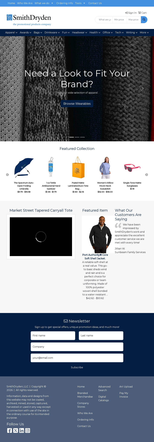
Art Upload (126, 386)
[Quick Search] (104, 19)
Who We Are (24, 3)
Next (146, 174)
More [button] (143, 32)
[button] (11, 88)
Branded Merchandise (85, 395)
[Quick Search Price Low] (120, 19)
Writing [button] (130, 32)
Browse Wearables (77, 103)
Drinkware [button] (51, 32)
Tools (78, 3)
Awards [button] (24, 32)
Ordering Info (64, 3)
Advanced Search (104, 388)
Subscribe (77, 367)
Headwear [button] (78, 32)
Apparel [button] (10, 32)
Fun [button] (64, 32)
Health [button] (93, 32)
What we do (42, 3)
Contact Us (95, 3)
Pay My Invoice (123, 395)
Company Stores (83, 405)
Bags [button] (37, 32)
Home (11, 3)
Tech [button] (118, 32)
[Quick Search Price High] (134, 19)
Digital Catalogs (103, 398)
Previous (7, 174)
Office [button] (106, 32)
